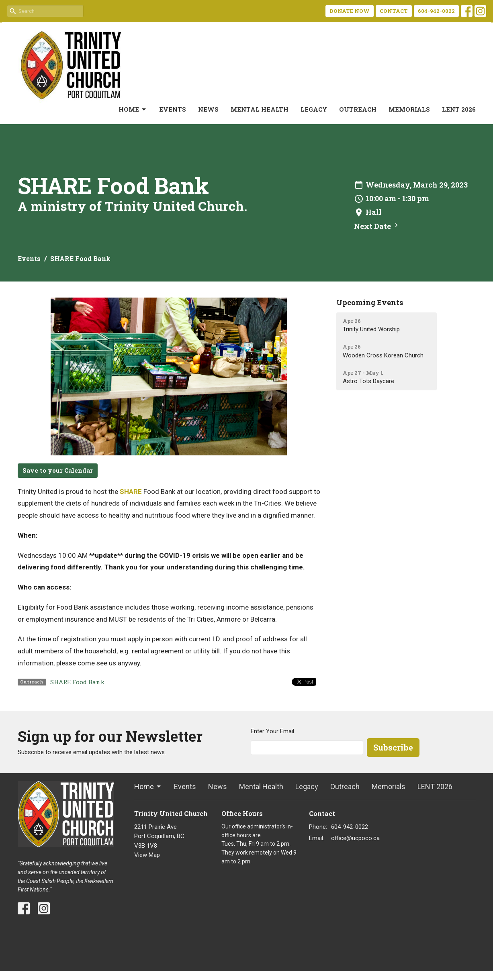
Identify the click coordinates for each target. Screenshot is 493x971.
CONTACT (394, 10)
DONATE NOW (349, 10)
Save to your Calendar (58, 470)
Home (133, 109)
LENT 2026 (459, 109)
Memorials (409, 109)
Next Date (377, 226)
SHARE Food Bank (77, 682)
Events (172, 109)
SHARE (131, 492)
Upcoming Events (369, 302)
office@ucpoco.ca (355, 838)
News (208, 109)
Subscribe (393, 747)
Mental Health (259, 109)
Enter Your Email (272, 731)
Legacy (314, 109)
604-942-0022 (436, 10)
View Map (147, 855)
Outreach (357, 109)
